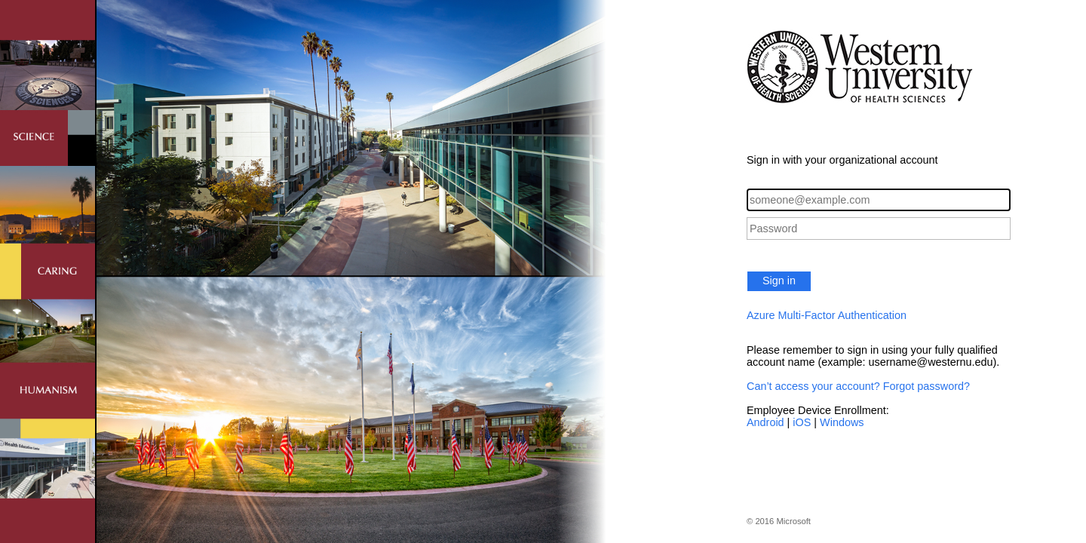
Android (765, 422)
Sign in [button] (779, 281)
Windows (842, 422)
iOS (802, 422)
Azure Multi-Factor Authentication (827, 315)
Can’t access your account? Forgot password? (858, 386)
